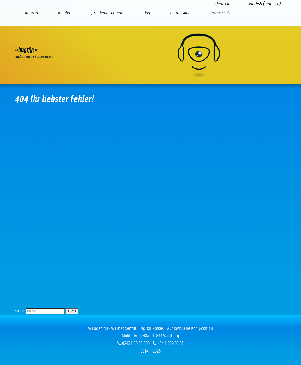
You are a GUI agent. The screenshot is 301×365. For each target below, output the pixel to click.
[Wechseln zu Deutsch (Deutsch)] (222, 3)
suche (20, 310)
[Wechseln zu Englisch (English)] (265, 3)
